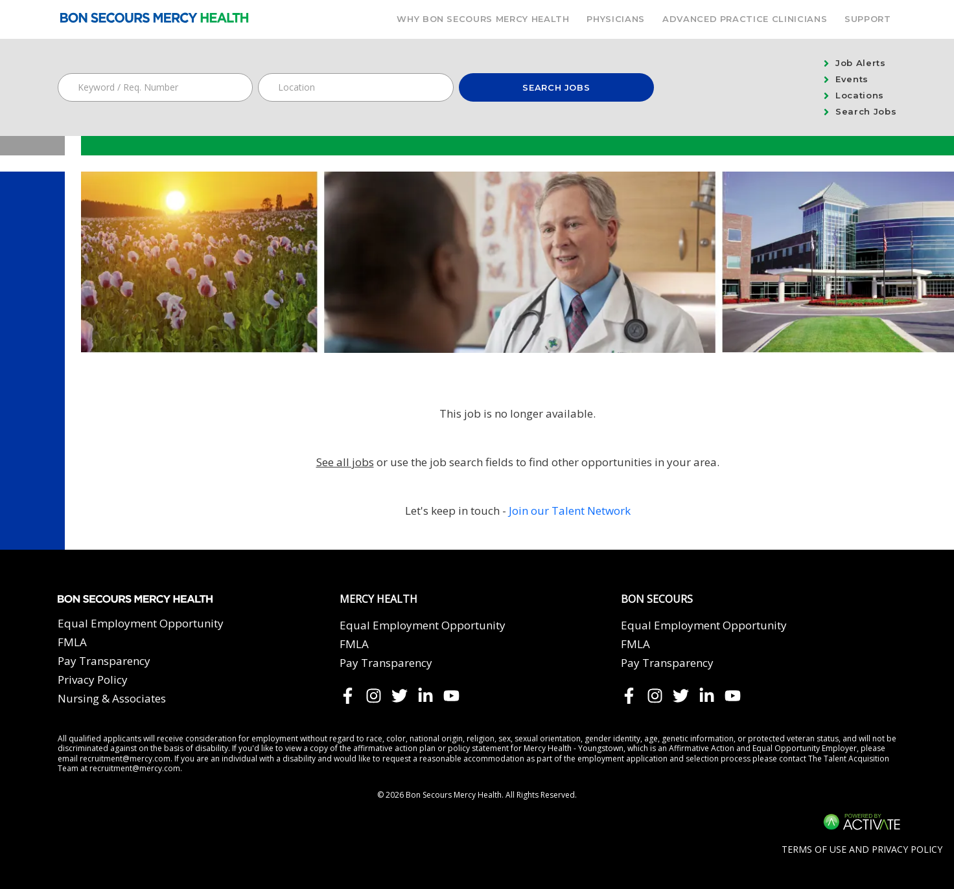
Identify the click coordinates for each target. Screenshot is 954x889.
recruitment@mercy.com (125, 758)
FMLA (72, 642)
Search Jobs (556, 87)
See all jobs (345, 462)
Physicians (616, 19)
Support (867, 19)
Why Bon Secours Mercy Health (483, 19)
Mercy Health (378, 599)
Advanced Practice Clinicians (744, 19)
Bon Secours (657, 599)
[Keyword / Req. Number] (155, 87)
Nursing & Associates (112, 698)
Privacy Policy (93, 679)
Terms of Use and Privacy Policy (862, 849)
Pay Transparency (104, 660)
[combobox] (355, 87)
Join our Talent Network (570, 510)
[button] (442, 87)
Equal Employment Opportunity (141, 623)
